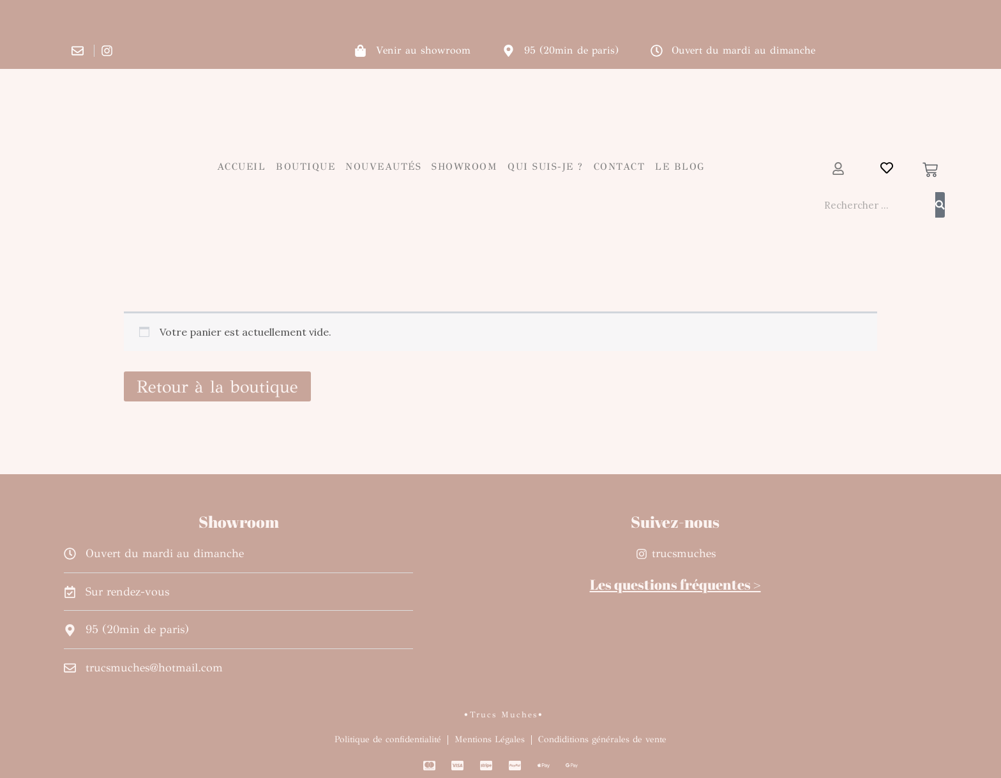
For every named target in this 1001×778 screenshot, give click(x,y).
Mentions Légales (490, 739)
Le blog (680, 166)
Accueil (241, 166)
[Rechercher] (940, 205)
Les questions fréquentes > (675, 584)
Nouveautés (383, 166)
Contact (619, 166)
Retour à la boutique (217, 386)
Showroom (464, 166)
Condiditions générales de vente (602, 739)
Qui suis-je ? (545, 166)
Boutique (305, 166)
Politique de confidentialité (388, 739)
